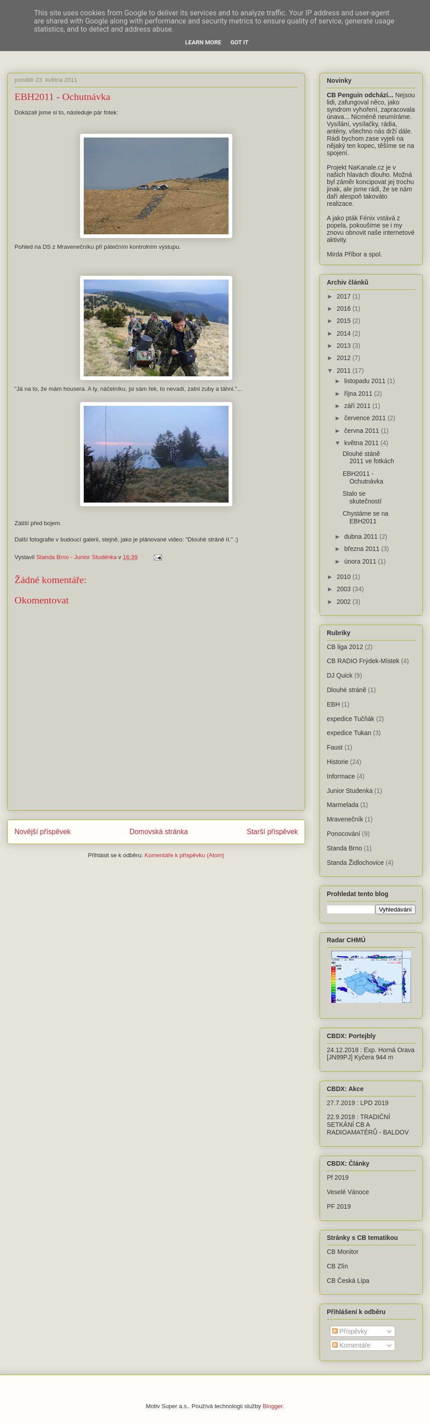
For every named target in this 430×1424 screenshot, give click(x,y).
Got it (239, 42)
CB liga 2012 (345, 646)
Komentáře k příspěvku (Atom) (184, 855)
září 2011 (358, 405)
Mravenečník (345, 819)
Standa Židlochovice (355, 862)
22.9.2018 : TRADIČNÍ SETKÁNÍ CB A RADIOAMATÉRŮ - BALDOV (368, 1124)
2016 (345, 308)
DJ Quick (340, 675)
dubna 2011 (361, 536)
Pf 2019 (338, 1177)
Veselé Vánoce (348, 1192)
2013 (345, 345)
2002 (345, 601)
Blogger (272, 1406)
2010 (345, 576)
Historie (337, 761)
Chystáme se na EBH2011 (365, 517)
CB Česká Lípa (348, 1280)
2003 (345, 589)
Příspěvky (349, 1331)
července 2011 (365, 418)
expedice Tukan (349, 732)
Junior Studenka (350, 790)
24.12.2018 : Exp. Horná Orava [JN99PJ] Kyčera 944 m (371, 1053)
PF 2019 (339, 1206)
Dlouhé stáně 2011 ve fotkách (368, 457)
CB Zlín (337, 1266)
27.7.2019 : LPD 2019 (357, 1102)
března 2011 (362, 548)
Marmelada (342, 804)
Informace (341, 776)
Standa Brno (344, 848)
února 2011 (361, 561)
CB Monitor (342, 1251)
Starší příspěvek (272, 831)
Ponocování (343, 833)
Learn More (203, 42)
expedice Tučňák (350, 718)
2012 (345, 357)
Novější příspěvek (42, 831)
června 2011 (362, 430)
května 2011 (362, 442)
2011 (345, 370)
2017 (345, 296)
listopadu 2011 (365, 380)
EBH (333, 704)
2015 (345, 320)
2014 (345, 333)
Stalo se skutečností (362, 497)
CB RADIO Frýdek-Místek (363, 661)
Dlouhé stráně (346, 689)
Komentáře (351, 1345)
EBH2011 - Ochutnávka (363, 477)
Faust (335, 747)
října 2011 (359, 393)
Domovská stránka (158, 831)
